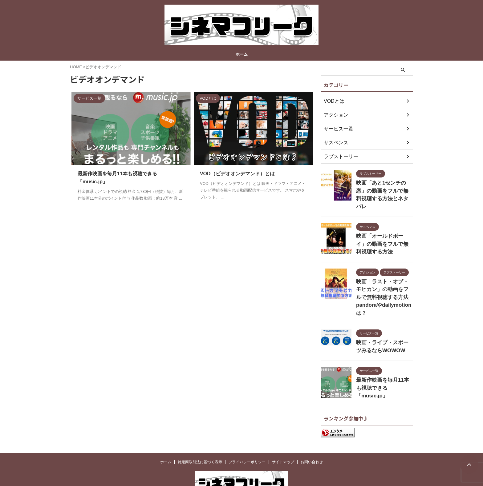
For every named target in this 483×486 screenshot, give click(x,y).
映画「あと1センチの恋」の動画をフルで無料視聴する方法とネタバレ (384, 189)
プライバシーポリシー (247, 434)
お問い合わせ (312, 434)
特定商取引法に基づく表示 (200, 434)
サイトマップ (283, 434)
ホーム (242, 54)
